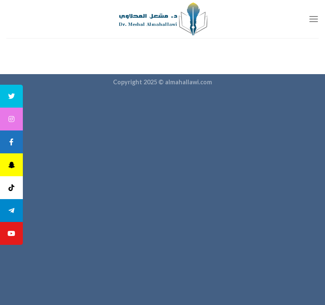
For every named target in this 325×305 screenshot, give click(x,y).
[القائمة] (313, 18)
